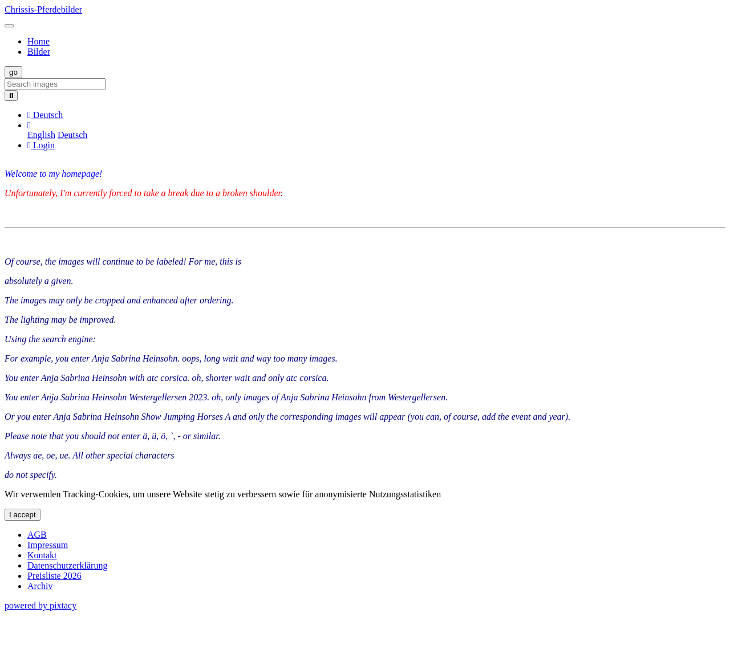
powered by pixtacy (40, 605)
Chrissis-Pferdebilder (43, 9)
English (41, 135)
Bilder (38, 51)
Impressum (47, 545)
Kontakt (42, 555)
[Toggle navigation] (9, 25)
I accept (22, 514)
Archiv (39, 586)
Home (38, 41)
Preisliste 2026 (54, 576)
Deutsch (72, 135)
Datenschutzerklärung (67, 565)
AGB (37, 534)
